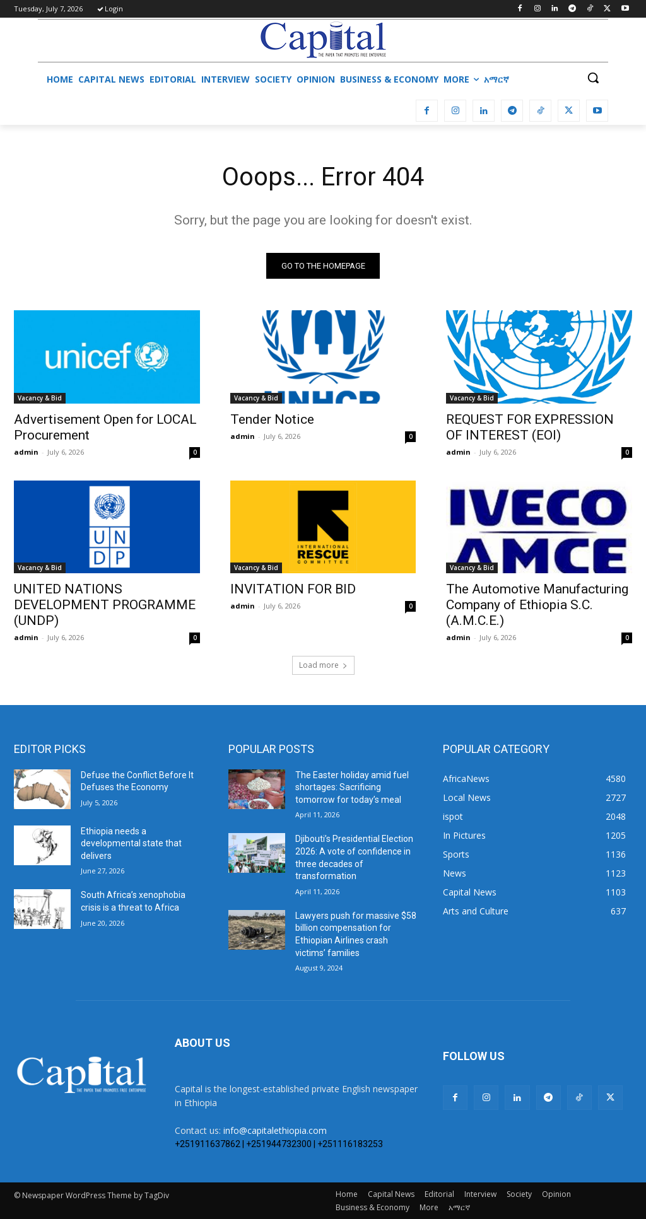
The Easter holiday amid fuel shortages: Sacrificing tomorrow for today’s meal (352, 787)
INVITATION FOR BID (293, 589)
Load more (323, 665)
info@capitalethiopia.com (275, 1130)
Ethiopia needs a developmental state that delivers (131, 843)
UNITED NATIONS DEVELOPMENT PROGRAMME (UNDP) (105, 604)
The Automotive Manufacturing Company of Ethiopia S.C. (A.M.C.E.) (537, 604)
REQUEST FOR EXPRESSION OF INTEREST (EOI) (530, 426)
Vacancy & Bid (40, 397)
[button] (593, 77)
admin (26, 451)
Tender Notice (272, 418)
